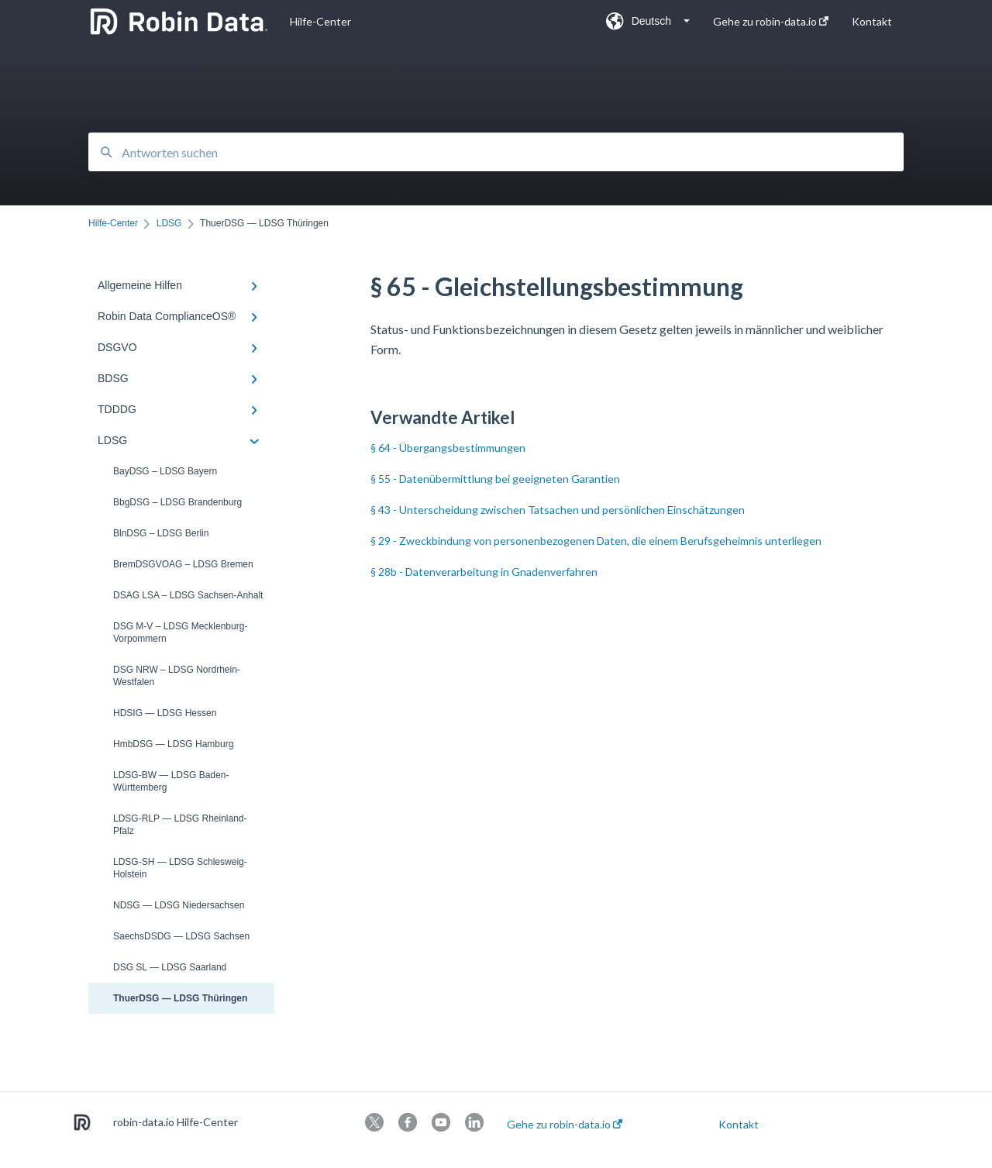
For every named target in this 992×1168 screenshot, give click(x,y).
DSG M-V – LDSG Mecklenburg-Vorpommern (180, 632)
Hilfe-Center (320, 21)
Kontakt (738, 1124)
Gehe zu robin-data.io (564, 1124)
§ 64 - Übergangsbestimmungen (447, 447)
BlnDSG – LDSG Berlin (160, 533)
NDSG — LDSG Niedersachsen (178, 905)
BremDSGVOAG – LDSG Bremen (183, 564)
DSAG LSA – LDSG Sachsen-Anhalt (188, 595)
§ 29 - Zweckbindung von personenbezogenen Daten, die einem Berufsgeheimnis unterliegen (596, 540)
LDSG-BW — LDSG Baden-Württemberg (171, 781)
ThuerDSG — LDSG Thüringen (180, 998)
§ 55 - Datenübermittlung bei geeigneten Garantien (495, 478)
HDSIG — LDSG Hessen (164, 713)
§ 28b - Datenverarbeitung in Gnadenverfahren (484, 571)
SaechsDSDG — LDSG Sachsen (181, 936)
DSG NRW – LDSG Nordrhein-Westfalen (176, 675)
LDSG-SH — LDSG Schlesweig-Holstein (180, 868)
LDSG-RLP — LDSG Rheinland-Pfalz (180, 824)
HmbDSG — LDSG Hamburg (173, 744)
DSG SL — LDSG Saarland (169, 967)
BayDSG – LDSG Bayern (165, 471)
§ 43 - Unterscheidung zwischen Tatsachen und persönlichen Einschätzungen (557, 509)
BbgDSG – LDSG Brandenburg (177, 502)
